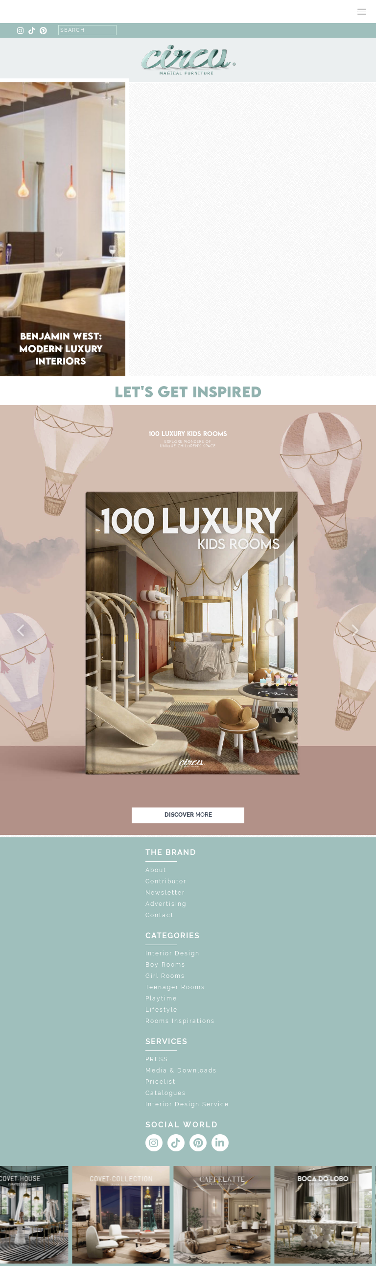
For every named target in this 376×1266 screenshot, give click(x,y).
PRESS (156, 1059)
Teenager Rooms (175, 987)
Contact (159, 915)
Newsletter (165, 892)
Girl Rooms (165, 976)
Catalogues (165, 1093)
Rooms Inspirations (180, 1021)
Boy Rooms (165, 964)
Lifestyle (161, 1009)
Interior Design (172, 953)
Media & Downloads (181, 1070)
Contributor (166, 881)
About (155, 870)
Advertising (166, 904)
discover (188, 814)
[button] (21, 631)
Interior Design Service (187, 1104)
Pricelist (160, 1081)
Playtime (161, 998)
